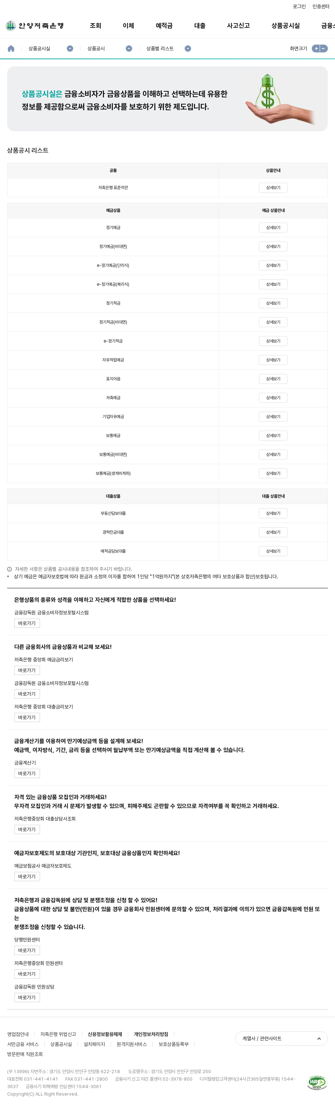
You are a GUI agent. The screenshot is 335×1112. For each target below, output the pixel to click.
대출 (200, 25)
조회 (95, 25)
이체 (128, 25)
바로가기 (26, 623)
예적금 (164, 25)
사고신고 (238, 25)
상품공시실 (285, 25)
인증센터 (321, 6)
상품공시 (96, 48)
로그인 (299, 6)
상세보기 (273, 187)
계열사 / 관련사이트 (261, 1038)
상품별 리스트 (160, 48)
